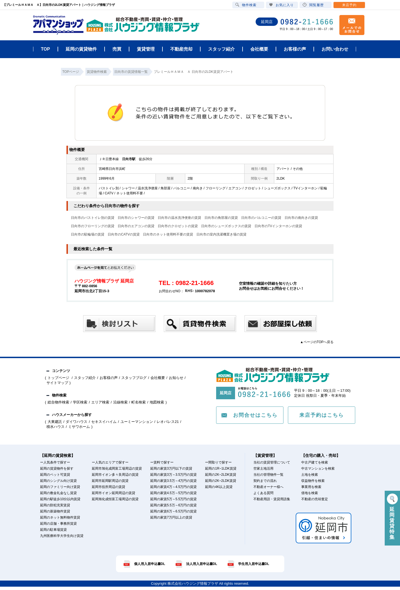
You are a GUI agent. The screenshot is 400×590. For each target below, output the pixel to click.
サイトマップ (57, 383)
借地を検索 (309, 493)
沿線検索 (120, 402)
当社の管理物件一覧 (268, 475)
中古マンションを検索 (318, 468)
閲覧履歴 (313, 5)
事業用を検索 (311, 487)
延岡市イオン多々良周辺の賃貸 (115, 475)
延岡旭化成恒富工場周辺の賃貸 (115, 499)
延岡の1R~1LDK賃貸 (220, 468)
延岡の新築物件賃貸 (55, 511)
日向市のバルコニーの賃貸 (261, 218)
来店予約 (349, 5)
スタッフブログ (134, 378)
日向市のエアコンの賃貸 (136, 226)
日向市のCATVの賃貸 (124, 234)
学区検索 (80, 402)
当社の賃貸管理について (271, 462)
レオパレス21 (168, 422)
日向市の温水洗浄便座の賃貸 (179, 218)
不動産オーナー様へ (268, 487)
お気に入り (281, 5)
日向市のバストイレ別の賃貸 (92, 218)
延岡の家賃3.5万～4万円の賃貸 (173, 481)
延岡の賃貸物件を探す (56, 468)
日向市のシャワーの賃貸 (136, 218)
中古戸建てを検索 (314, 462)
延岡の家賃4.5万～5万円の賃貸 (173, 493)
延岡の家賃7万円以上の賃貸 (171, 517)
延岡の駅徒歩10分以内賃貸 (60, 499)
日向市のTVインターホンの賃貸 (278, 226)
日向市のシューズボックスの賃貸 (226, 226)
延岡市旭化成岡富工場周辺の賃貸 (117, 468)
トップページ (59, 378)
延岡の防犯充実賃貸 (55, 505)
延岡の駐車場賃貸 (53, 530)
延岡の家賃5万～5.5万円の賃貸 (173, 499)
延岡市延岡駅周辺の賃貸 (110, 481)
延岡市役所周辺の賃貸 (108, 487)
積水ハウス (55, 427)
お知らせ (176, 378)
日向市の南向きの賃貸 (301, 218)
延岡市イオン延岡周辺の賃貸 (113, 493)
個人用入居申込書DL (149, 564)
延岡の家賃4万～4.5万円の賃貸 (173, 487)
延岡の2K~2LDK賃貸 (220, 475)
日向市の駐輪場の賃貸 (87, 234)
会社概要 (157, 378)
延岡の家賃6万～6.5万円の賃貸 (173, 511)
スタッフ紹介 (85, 378)
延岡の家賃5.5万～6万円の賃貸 (173, 505)
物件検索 (245, 5)
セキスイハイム (104, 422)
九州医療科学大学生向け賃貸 (61, 536)
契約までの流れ (265, 481)
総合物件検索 (58, 402)
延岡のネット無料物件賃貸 (60, 517)
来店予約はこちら (321, 415)
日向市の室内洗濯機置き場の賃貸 (221, 234)
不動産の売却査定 (314, 499)
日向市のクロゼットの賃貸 (178, 226)
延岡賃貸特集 (392, 517)
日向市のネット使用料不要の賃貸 (168, 234)
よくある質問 (263, 493)
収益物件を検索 (313, 481)
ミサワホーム (79, 427)
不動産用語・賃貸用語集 (271, 499)
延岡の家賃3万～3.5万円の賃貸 (173, 475)
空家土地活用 (263, 468)
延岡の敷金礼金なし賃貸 (58, 493)
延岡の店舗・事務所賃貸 (58, 523)
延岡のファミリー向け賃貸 (60, 487)
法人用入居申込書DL (201, 564)
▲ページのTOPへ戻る (317, 342)
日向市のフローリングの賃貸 (92, 226)
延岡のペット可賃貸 (55, 475)
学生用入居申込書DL (253, 564)
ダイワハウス (76, 422)
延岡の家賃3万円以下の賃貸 (171, 468)
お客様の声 (109, 378)
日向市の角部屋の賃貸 (221, 218)
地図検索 (157, 402)
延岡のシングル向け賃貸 (58, 481)
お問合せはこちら (255, 415)
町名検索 (138, 402)
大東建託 (55, 422)
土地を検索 (309, 475)
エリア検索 (100, 402)
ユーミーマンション (136, 422)
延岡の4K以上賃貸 (219, 487)
